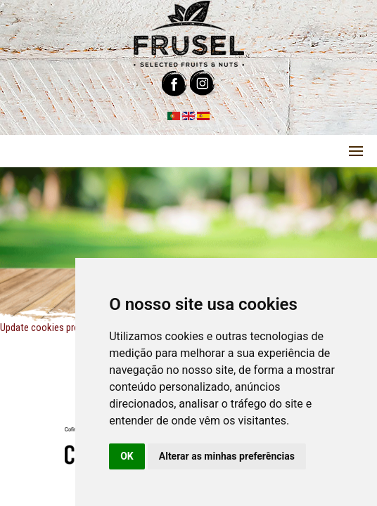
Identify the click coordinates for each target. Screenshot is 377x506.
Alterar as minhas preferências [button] (227, 456)
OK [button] (127, 456)
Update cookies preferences (57, 327)
